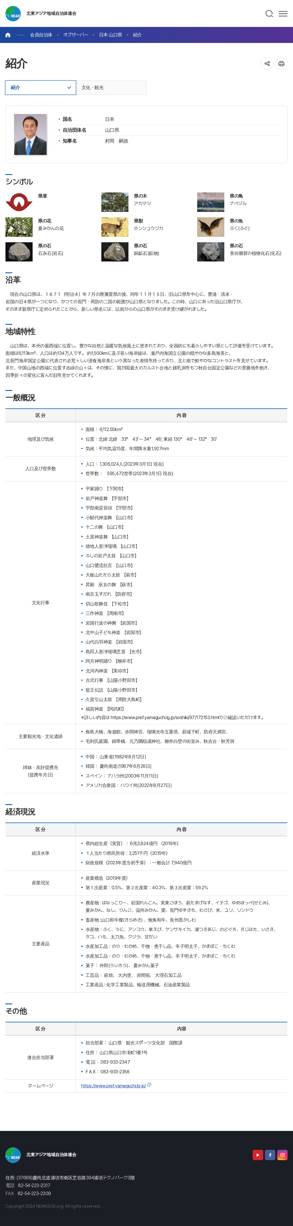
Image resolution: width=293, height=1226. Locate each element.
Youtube (258, 1155)
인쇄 (281, 63)
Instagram (282, 1155)
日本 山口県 (110, 35)
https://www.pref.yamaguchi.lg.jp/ (113, 1086)
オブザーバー (75, 35)
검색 (269, 13)
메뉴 (283, 13)
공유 (267, 63)
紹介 (137, 35)
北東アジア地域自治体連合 (51, 13)
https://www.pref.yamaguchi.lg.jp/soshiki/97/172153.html (165, 717)
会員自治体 (41, 35)
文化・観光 (93, 87)
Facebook (270, 1155)
